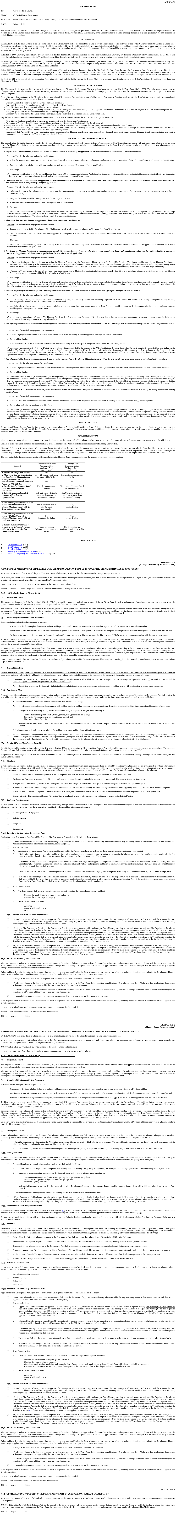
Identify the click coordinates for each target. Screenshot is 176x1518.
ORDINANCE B (168, 1025)
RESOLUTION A (168, 1489)
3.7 (63, 1211)
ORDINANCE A (168, 562)
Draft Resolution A (15, 549)
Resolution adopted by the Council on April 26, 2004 (28, 553)
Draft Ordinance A (15, 545)
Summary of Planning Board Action (22, 551)
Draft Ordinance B (15, 547)
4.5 (30, 1410)
